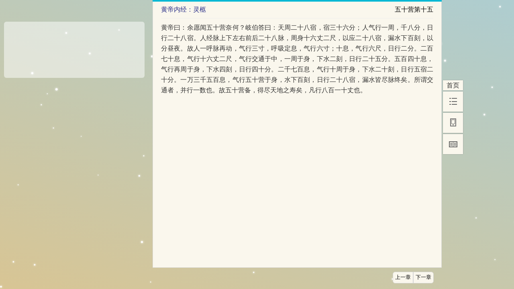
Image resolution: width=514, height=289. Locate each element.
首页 (453, 85)
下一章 (423, 277)
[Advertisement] (74, 47)
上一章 (403, 277)
